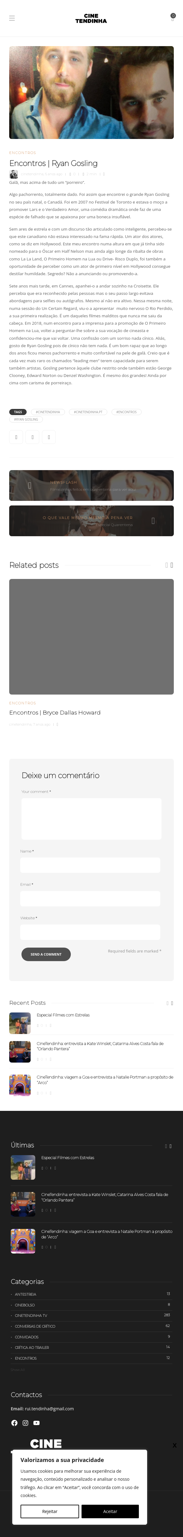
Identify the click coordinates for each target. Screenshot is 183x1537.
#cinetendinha (48, 412)
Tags (18, 412)
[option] (91, 651)
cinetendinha (32, 174)
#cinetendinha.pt (88, 412)
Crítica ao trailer (93, 1347)
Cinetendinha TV (93, 1315)
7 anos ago (41, 724)
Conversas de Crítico (93, 1326)
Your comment (36, 791)
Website (28, 918)
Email (26, 884)
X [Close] (175, 1445)
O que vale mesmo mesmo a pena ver (88, 518)
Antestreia (93, 1294)
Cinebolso (93, 1304)
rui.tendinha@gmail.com (49, 1409)
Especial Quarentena (114, 524)
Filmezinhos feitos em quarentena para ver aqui (93, 489)
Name (27, 851)
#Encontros (126, 412)
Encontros (22, 153)
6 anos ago (53, 174)
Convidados (93, 1336)
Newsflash (63, 482)
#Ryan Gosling (26, 419)
